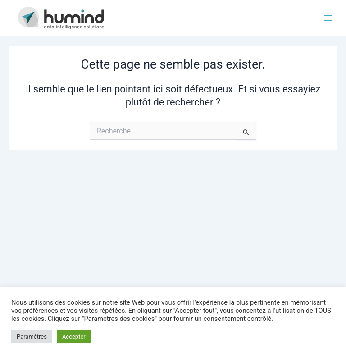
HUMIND (131, 17)
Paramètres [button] (32, 336)
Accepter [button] (74, 336)
